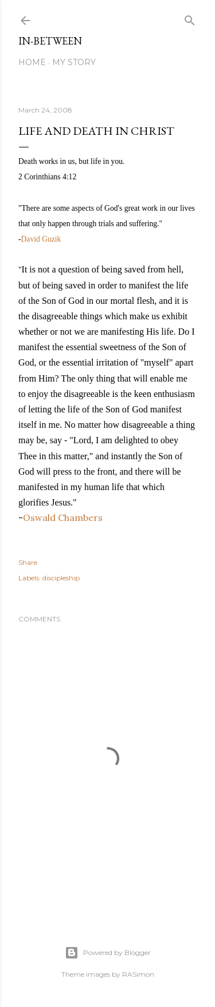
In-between (50, 40)
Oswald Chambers (63, 517)
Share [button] (27, 562)
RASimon (138, 974)
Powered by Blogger (108, 953)
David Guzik (41, 239)
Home (32, 62)
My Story (74, 62)
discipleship (61, 577)
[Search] (190, 18)
